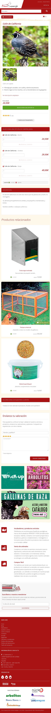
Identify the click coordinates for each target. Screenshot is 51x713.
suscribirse (25, 608)
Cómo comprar (5, 631)
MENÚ (46, 5)
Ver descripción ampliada (11, 95)
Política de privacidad (7, 641)
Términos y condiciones (7, 639)
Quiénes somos (5, 630)
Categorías (7, 17)
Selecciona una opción (25, 107)
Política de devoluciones (8, 643)
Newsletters (4, 628)
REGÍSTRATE (46, 2)
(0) (44, 16)
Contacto (3, 633)
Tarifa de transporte (6, 645)
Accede (3, 635)
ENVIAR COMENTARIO (39, 458)
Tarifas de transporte (25, 120)
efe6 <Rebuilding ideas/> (38, 710)
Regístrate (4, 637)
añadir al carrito (25, 144)
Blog (2, 626)
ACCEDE (40, 2)
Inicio (2, 624)
